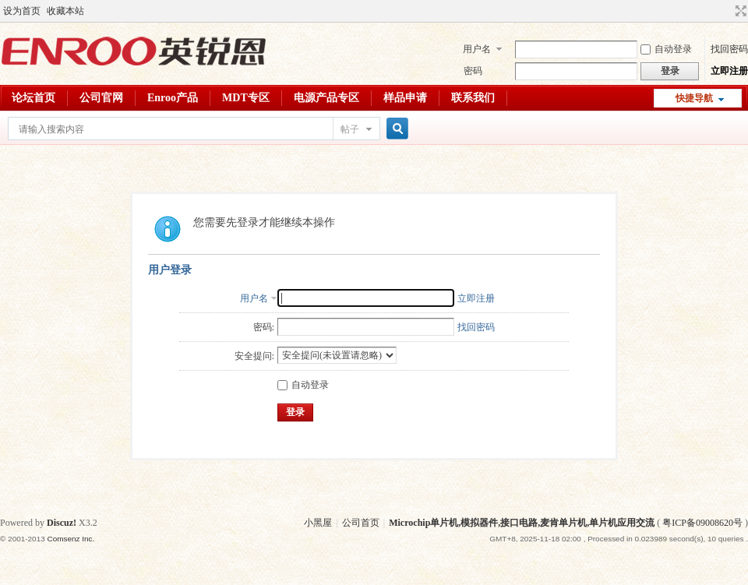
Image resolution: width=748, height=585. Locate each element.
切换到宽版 (739, 11)
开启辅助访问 (726, 11)
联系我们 (473, 98)
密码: (263, 327)
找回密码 (729, 49)
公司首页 (360, 522)
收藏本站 (65, 10)
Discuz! (61, 522)
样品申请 (405, 98)
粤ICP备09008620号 (702, 522)
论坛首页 (33, 98)
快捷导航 (694, 98)
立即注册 (729, 70)
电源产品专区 (326, 98)
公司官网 (101, 98)
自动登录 (666, 49)
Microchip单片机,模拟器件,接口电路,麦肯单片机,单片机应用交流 (521, 522)
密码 (473, 70)
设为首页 (22, 10)
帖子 (349, 129)
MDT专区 (246, 98)
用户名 (477, 49)
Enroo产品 (172, 98)
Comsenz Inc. (70, 538)
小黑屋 (318, 522)
